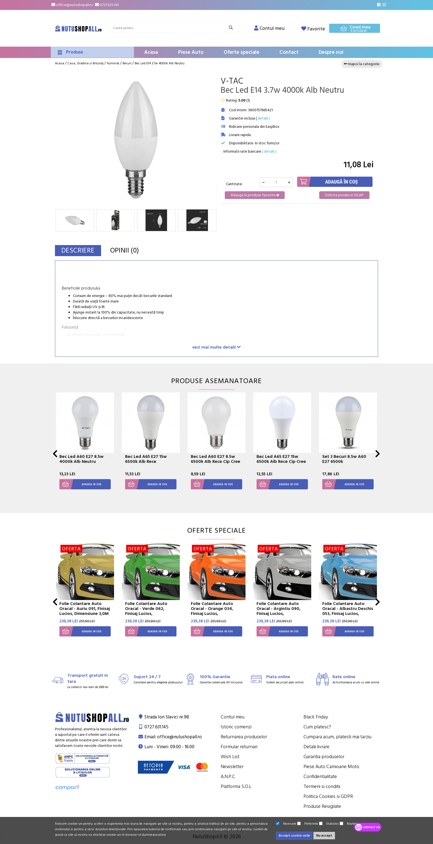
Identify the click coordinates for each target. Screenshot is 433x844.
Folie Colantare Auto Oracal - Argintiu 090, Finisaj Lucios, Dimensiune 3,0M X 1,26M (282, 611)
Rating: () (235, 100)
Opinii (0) (124, 250)
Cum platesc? (317, 726)
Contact (289, 52)
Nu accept (324, 835)
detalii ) (264, 118)
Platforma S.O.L (236, 786)
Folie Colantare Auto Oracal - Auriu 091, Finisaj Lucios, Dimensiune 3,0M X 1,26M (84, 611)
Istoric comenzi (236, 726)
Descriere (78, 250)
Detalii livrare (316, 746)
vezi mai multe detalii (216, 347)
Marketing (351, 823)
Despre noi (331, 52)
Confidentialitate (320, 776)
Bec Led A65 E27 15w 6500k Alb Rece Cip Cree (281, 459)
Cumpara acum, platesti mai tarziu (337, 736)
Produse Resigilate (322, 806)
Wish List (230, 756)
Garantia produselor (323, 756)
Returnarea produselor (244, 736)
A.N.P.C (228, 776)
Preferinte (307, 823)
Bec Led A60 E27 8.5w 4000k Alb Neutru (81, 459)
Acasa (151, 52)
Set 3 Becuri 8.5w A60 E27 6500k (344, 459)
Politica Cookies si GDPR (328, 796)
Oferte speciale (241, 52)
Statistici (329, 823)
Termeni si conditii (321, 786)
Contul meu (232, 716)
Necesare (286, 823)
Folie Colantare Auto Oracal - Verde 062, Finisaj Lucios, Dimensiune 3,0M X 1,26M (150, 611)
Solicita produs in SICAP (344, 195)
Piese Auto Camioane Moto (331, 766)
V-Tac (232, 81)
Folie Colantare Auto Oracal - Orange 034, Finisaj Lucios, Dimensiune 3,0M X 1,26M (216, 611)
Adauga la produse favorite (255, 195)
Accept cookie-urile (294, 835)
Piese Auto (191, 52)
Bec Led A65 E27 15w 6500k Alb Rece (146, 459)
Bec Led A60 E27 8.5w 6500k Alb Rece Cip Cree (215, 459)
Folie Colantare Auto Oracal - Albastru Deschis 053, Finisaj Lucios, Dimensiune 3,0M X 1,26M (347, 611)
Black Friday (315, 716)
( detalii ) (269, 151)
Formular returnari (239, 746)
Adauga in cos (80, 484)
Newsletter (232, 766)
